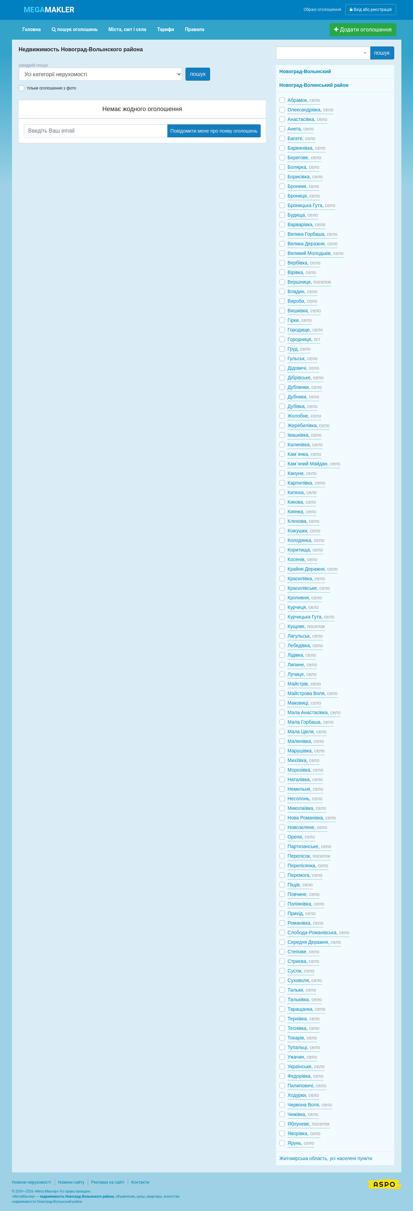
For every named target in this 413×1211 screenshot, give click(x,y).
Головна (32, 29)
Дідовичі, (303, 368)
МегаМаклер (23, 1196)
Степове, (303, 951)
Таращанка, (307, 1009)
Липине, (302, 664)
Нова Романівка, (312, 817)
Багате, (302, 138)
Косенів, (302, 559)
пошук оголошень (74, 29)
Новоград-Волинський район (313, 85)
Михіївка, (303, 760)
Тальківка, (305, 999)
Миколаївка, (307, 808)
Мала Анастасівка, (314, 712)
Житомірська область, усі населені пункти (325, 1158)
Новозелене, (307, 827)
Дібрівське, (305, 377)
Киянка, (302, 511)
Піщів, (300, 884)
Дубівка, (303, 406)
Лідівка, (302, 655)
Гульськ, (302, 358)
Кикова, (302, 502)
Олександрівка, (310, 109)
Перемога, (305, 875)
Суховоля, (305, 980)
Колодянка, (306, 540)
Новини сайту (71, 1182)
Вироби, (302, 301)
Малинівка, (306, 741)
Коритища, (305, 550)
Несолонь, (305, 798)
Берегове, (304, 157)
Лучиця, (302, 674)
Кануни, (302, 473)
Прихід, (302, 913)
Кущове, (306, 626)
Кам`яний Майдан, (314, 463)
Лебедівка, (305, 645)
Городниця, (304, 339)
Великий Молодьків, (316, 253)
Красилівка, (306, 578)
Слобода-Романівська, (318, 932)
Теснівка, (303, 1028)
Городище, (305, 329)
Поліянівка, (306, 904)
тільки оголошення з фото (51, 88)
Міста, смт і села (128, 29)
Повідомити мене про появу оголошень (214, 131)
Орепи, (301, 837)
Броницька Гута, (311, 205)
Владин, (302, 291)
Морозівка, (305, 770)
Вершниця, (309, 282)
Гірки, (300, 320)
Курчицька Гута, (311, 617)
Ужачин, (302, 1057)
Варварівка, (307, 224)
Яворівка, (304, 1133)
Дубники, (303, 396)
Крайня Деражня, (313, 569)
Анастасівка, (307, 119)
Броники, (303, 186)
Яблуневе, (309, 1124)
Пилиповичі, (307, 1085)
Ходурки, (303, 1095)
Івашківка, (304, 435)
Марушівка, (306, 750)
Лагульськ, (305, 636)
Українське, (306, 1066)
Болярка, (303, 167)
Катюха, (302, 492)
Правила (194, 29)
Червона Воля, (310, 1104)
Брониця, (304, 196)
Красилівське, (309, 588)
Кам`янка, (304, 454)
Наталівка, (305, 779)
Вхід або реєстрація (370, 9)
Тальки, (302, 990)
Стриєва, (303, 961)
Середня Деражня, (314, 942)
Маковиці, (304, 703)
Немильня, (305, 789)
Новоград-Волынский (305, 71)
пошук (197, 74)
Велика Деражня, (313, 243)
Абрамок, (304, 100)
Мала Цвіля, (307, 731)
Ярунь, (301, 1143)
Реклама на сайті (107, 1182)
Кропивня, (305, 597)
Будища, (303, 215)
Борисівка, (305, 176)
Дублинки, (305, 387)
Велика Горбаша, (313, 234)
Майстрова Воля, (313, 693)
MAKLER (49, 9)
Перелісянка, (308, 865)
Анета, (301, 129)
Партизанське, (309, 846)
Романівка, (305, 923)
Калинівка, (305, 444)
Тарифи (165, 29)
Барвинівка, (307, 148)
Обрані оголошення (322, 9)
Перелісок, (309, 856)
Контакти (140, 1182)
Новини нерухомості (31, 1182)
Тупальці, (304, 1047)
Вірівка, (302, 272)
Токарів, (302, 1037)
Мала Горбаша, (310, 722)
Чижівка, (303, 1114)
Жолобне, (304, 416)
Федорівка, (305, 1076)
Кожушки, (304, 530)
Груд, (299, 349)
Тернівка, (304, 1018)
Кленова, (303, 521)
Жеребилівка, (309, 425)
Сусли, (301, 971)
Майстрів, (304, 683)
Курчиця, (303, 607)
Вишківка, (304, 310)
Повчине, (304, 894)
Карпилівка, (306, 483)
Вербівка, (304, 263)
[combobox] (323, 52)
